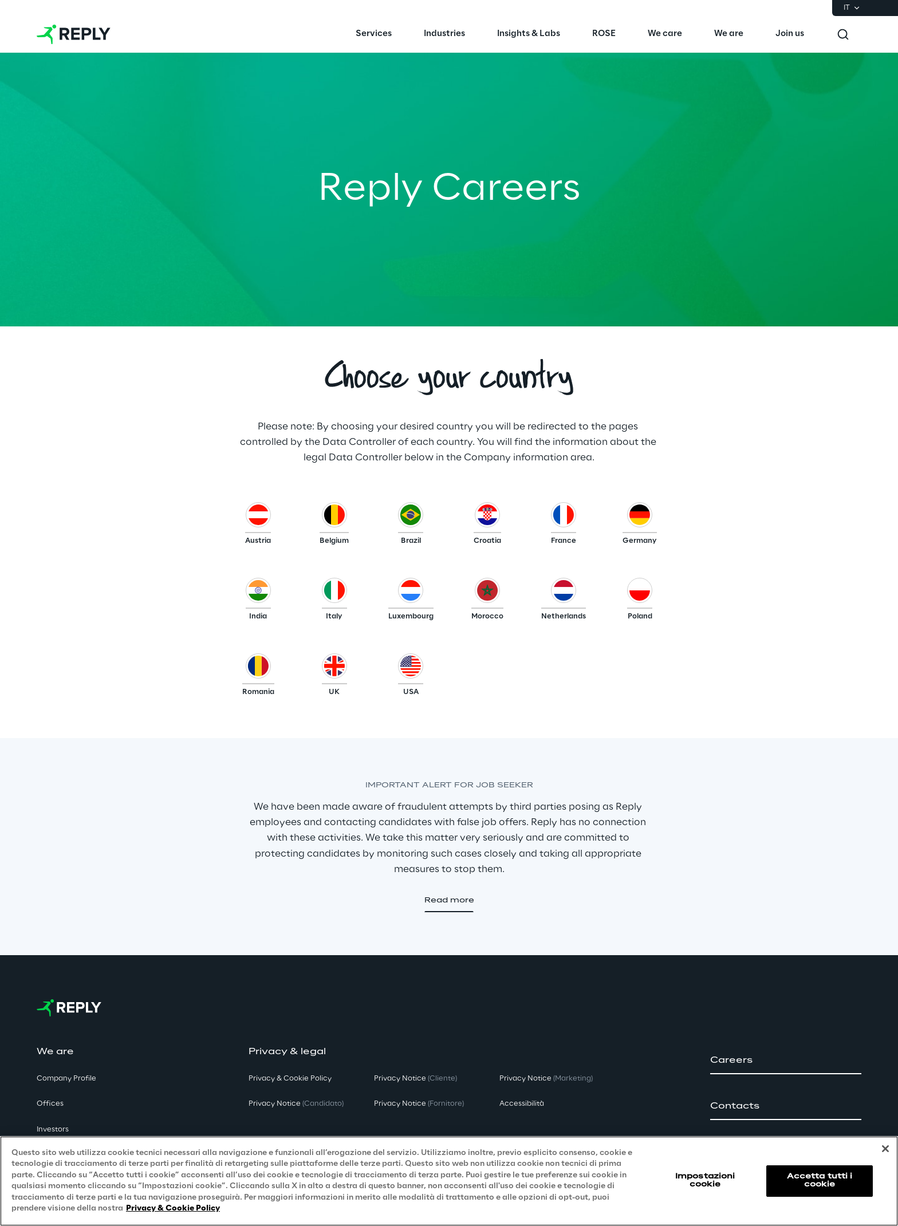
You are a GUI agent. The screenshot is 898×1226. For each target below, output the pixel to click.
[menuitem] (374, 34)
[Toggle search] (843, 34)
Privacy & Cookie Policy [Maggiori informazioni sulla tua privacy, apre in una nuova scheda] (173, 1208)
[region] (449, 1181)
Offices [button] (50, 1103)
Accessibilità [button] (521, 1103)
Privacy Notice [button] (296, 1103)
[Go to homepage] (74, 34)
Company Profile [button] (66, 1078)
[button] (258, 526)
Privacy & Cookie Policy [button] (290, 1078)
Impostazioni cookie (705, 1180)
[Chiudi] (885, 1148)
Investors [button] (53, 1129)
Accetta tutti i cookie (820, 1180)
